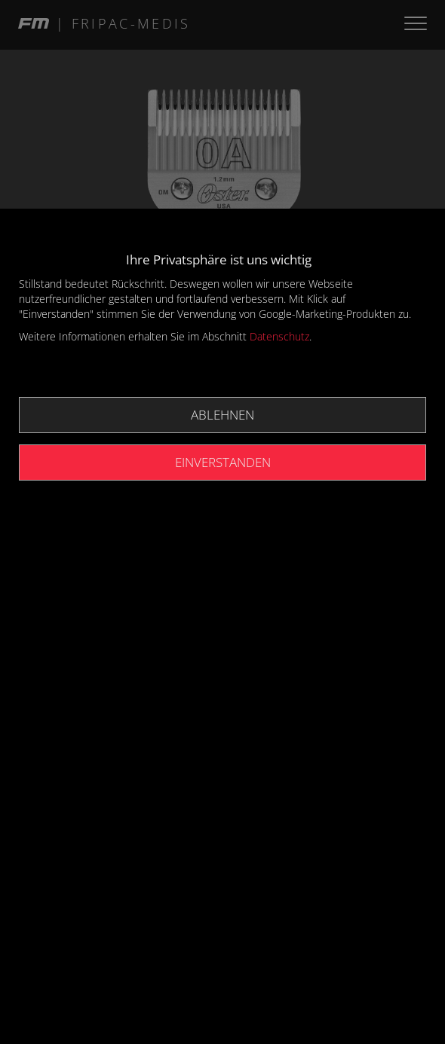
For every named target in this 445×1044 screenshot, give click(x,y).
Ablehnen (222, 414)
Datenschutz (279, 336)
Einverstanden (223, 462)
